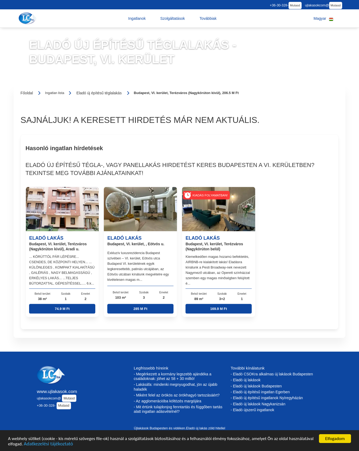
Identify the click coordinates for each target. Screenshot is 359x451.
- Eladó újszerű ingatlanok (252, 410)
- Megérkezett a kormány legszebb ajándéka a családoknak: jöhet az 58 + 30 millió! (172, 376)
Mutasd (295, 5)
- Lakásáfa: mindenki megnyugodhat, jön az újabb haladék (175, 386)
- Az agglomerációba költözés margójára (167, 401)
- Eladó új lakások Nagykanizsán (258, 404)
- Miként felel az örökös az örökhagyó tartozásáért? (177, 395)
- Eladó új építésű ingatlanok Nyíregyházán (267, 398)
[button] (137, 18)
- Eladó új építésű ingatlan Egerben (260, 392)
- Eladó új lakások (246, 380)
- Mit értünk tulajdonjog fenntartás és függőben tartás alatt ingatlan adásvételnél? (178, 409)
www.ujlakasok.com (57, 391)
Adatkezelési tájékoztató (48, 444)
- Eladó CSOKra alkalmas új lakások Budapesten (272, 374)
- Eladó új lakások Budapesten (256, 386)
